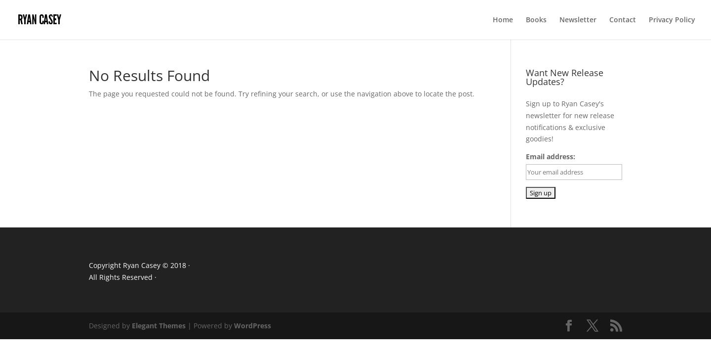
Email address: (550, 156)
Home (503, 20)
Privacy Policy (672, 20)
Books (536, 20)
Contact (622, 20)
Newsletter (577, 20)
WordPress (252, 325)
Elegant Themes (159, 325)
